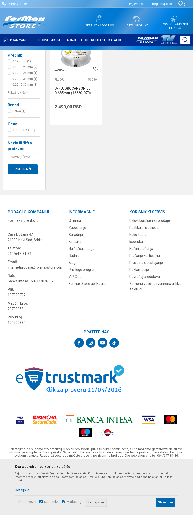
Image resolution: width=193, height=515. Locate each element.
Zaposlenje (77, 277)
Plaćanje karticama (144, 306)
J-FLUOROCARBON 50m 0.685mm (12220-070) (70, 135)
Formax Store (14, 53)
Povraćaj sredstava (144, 327)
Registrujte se (162, 4)
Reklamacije (139, 320)
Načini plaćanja (141, 299)
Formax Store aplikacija (87, 334)
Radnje (74, 306)
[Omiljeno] (181, 4)
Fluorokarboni (61, 122)
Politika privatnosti (144, 277)
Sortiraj (147, 65)
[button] (185, 40)
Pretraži (23, 219)
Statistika (51, 502)
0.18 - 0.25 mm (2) (24, 117)
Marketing (74, 502)
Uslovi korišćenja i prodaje (149, 270)
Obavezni (29, 502)
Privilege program (83, 320)
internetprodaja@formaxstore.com (35, 317)
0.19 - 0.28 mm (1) (24, 123)
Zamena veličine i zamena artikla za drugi (155, 336)
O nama (75, 270)
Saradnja (76, 284)
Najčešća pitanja (81, 299)
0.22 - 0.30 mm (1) (24, 134)
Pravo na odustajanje (146, 313)
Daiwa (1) (18, 161)
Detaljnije (22, 490)
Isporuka (136, 291)
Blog (72, 313)
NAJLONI (16, 83)
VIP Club (75, 327)
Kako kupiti (138, 284)
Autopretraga (125, 65)
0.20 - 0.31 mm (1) (24, 128)
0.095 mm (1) (21, 111)
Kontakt (75, 291)
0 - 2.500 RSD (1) (23, 180)
